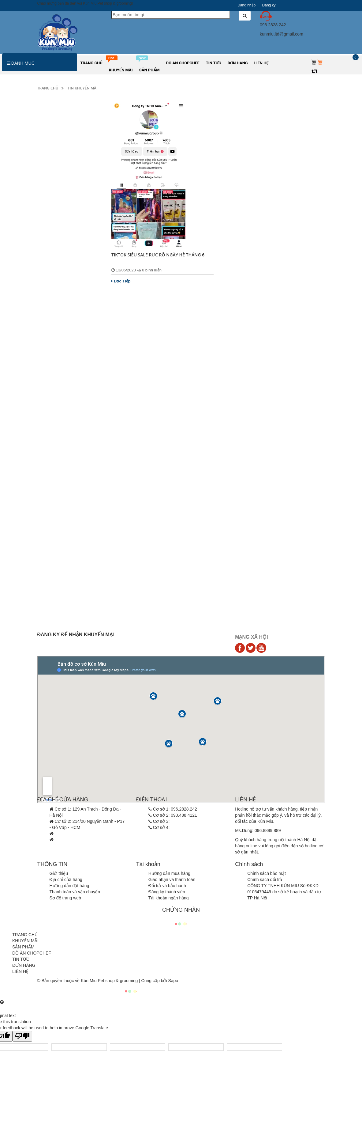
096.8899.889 (268, 830)
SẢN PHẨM (23, 946)
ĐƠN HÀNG (23, 965)
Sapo (173, 980)
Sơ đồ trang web (65, 897)
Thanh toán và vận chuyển (75, 891)
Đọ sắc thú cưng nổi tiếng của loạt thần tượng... (69, 613)
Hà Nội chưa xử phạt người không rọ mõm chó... (69, 582)
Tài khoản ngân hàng (168, 897)
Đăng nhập (246, 5)
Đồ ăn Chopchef (56, 336)
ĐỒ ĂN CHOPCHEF (31, 953)
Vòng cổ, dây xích (58, 223)
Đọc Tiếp (121, 281)
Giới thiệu (59, 873)
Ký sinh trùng (53, 173)
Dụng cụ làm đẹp (57, 198)
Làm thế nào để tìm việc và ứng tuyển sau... (66, 552)
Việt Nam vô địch (68, 484)
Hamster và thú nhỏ (59, 148)
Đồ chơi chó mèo (57, 261)
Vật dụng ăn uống (58, 210)
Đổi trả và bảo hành (167, 885)
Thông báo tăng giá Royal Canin (66, 502)
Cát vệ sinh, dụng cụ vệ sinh (68, 248)
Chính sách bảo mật (266, 873)
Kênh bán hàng (55, 311)
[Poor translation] (22, 1036)
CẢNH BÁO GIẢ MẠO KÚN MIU (67, 525)
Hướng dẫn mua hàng (169, 873)
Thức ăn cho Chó (57, 122)
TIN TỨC (20, 959)
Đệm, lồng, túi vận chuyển (66, 235)
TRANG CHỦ (25, 934)
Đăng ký (269, 5)
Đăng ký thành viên (166, 891)
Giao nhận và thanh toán (172, 879)
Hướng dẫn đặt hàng (69, 885)
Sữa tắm (49, 185)
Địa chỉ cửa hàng (66, 879)
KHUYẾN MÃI (25, 940)
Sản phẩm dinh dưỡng (62, 160)
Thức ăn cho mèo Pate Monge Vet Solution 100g (79, 397)
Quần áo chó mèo (58, 273)
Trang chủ (47, 88)
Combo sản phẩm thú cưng (67, 286)
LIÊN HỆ (20, 971)
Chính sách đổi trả (264, 879)
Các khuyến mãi (56, 298)
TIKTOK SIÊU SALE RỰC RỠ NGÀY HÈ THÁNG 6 (158, 255)
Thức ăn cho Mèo (57, 135)
